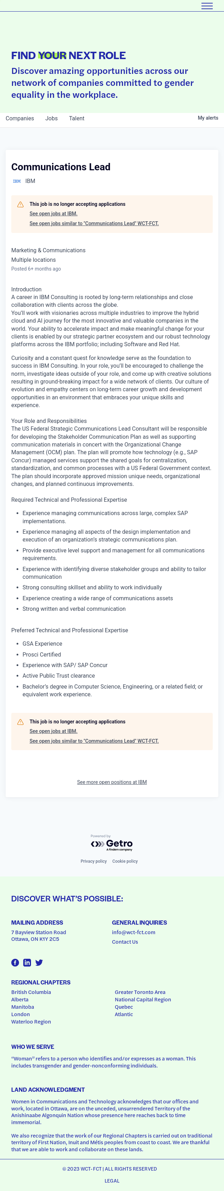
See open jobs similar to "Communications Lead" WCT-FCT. (94, 223)
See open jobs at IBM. (53, 213)
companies (20, 118)
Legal (112, 1180)
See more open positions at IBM (112, 782)
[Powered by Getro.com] (112, 843)
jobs (51, 118)
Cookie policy (125, 861)
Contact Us (125, 941)
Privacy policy (94, 861)
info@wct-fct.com (133, 932)
